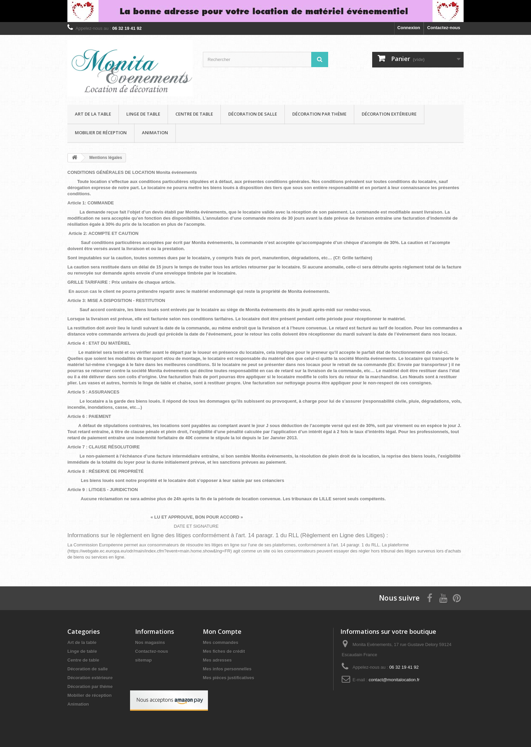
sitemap (143, 660)
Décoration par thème (319, 114)
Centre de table (194, 114)
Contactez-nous (444, 27)
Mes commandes (220, 642)
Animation (155, 132)
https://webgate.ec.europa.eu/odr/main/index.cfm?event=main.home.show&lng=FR (149, 550)
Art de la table (93, 114)
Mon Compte (222, 631)
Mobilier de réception (101, 132)
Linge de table (143, 114)
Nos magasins (150, 642)
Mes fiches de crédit (224, 651)
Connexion (408, 27)
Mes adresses (217, 660)
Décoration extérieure (389, 114)
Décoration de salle (252, 114)
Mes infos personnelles (227, 668)
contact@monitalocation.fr (394, 679)
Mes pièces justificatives (228, 677)
